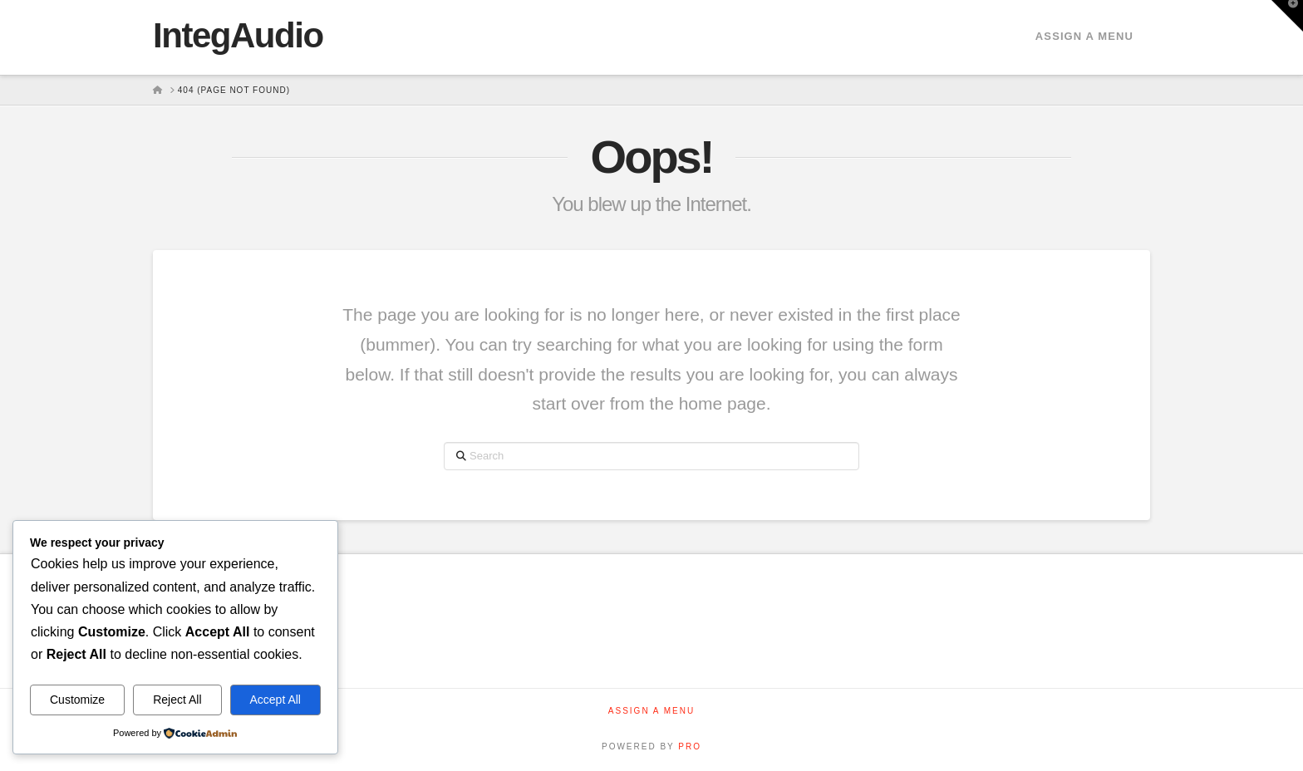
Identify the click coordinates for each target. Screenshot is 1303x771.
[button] (1287, 16)
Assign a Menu (1084, 36)
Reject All (177, 699)
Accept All (275, 699)
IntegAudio (238, 35)
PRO (689, 746)
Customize (77, 699)
